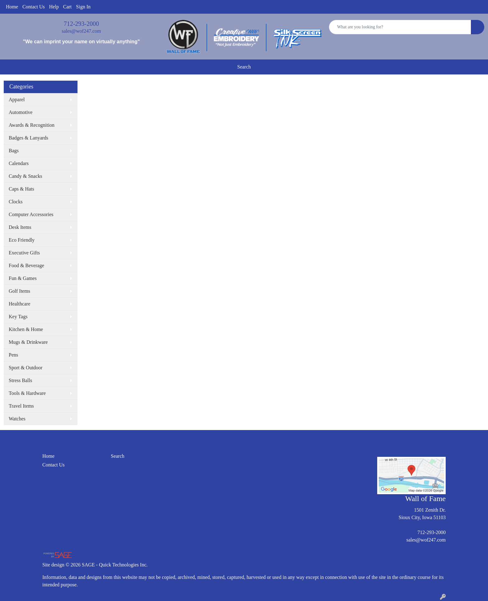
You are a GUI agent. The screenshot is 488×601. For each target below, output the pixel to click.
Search (244, 66)
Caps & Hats (21, 189)
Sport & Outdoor (25, 367)
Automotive (20, 112)
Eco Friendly (22, 240)
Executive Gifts (24, 252)
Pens (13, 354)
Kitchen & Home (26, 329)
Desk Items (20, 227)
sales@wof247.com (81, 31)
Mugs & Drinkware (28, 342)
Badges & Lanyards (28, 137)
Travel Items (21, 406)
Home (12, 6)
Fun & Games (23, 278)
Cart (67, 6)
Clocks (15, 201)
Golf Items (19, 291)
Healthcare (19, 303)
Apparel (17, 99)
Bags (14, 150)
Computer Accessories (31, 214)
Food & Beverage (26, 265)
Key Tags (18, 316)
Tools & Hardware (27, 393)
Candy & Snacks (25, 176)
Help (54, 6)
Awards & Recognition (31, 125)
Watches (17, 418)
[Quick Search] (400, 27)
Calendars (19, 163)
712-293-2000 (81, 23)
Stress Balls (20, 380)
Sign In (83, 6)
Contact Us (33, 6)
